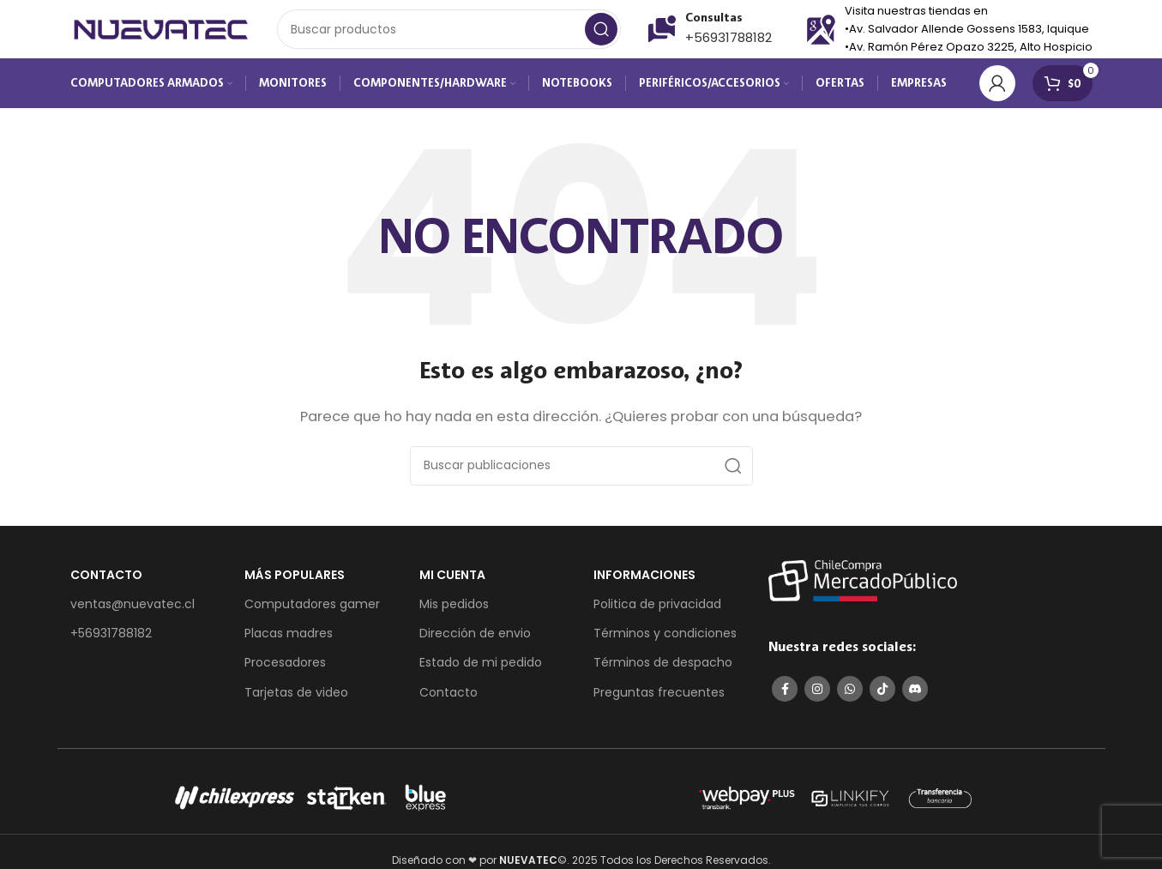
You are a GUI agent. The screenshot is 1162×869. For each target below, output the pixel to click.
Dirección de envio (475, 640)
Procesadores (285, 670)
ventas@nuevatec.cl (132, 611)
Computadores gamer (312, 611)
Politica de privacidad (657, 611)
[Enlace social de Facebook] (785, 696)
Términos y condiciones (665, 640)
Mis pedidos (454, 611)
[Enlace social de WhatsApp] (850, 696)
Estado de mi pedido (480, 670)
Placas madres (288, 640)
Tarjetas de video (296, 699)
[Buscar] (449, 34)
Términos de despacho (662, 670)
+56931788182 (728, 42)
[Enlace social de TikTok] (882, 696)
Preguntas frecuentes (659, 699)
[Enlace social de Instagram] (817, 696)
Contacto (448, 699)
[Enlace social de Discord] (915, 696)
